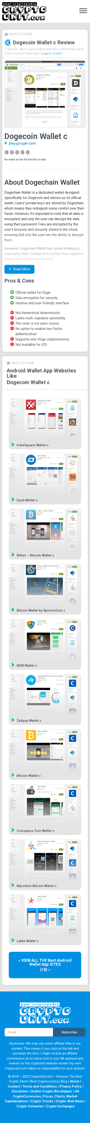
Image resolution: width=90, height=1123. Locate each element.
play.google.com (22, 143)
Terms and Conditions (40, 1086)
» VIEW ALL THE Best (37, 960)
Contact (14, 1086)
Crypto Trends (42, 1101)
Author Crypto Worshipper (51, 1091)
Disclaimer (20, 1091)
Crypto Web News (70, 1101)
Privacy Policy (70, 1086)
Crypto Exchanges (60, 1106)
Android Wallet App (26, 53)
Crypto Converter (29, 1106)
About (74, 1081)
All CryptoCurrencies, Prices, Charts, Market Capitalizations (42, 1096)
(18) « (45, 969)
